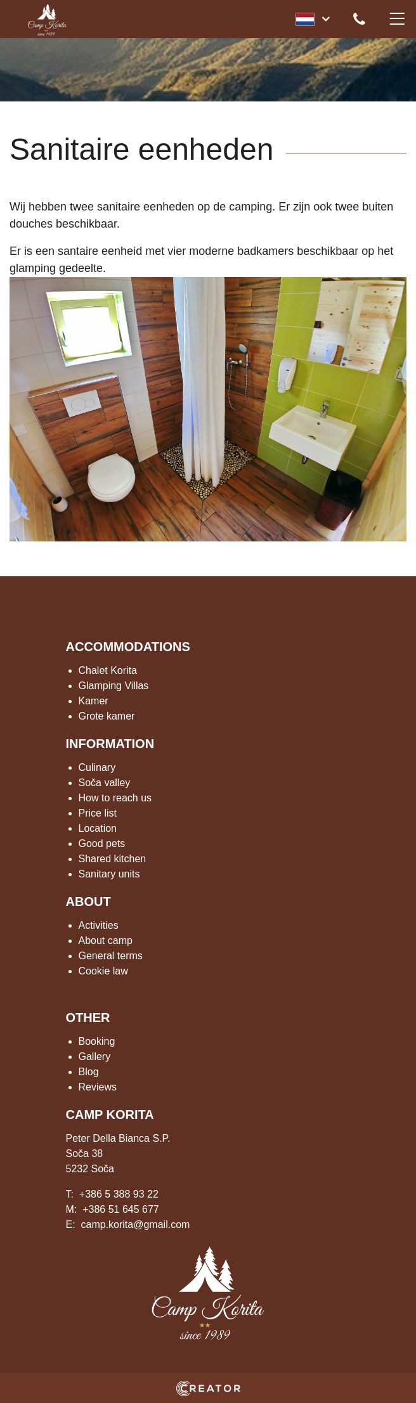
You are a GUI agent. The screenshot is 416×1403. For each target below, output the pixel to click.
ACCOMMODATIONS (128, 647)
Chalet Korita (108, 670)
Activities (99, 925)
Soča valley (105, 782)
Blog (89, 1071)
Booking (97, 1041)
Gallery (95, 1056)
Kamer (93, 700)
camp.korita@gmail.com (135, 1224)
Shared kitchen (112, 858)
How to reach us (115, 797)
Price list (98, 813)
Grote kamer (107, 716)
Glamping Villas (114, 685)
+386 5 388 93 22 (119, 1194)
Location (98, 828)
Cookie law (103, 971)
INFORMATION (110, 744)
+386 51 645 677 (120, 1209)
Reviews (98, 1087)
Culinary (97, 767)
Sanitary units (109, 874)
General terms (111, 955)
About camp (106, 940)
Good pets (102, 843)
